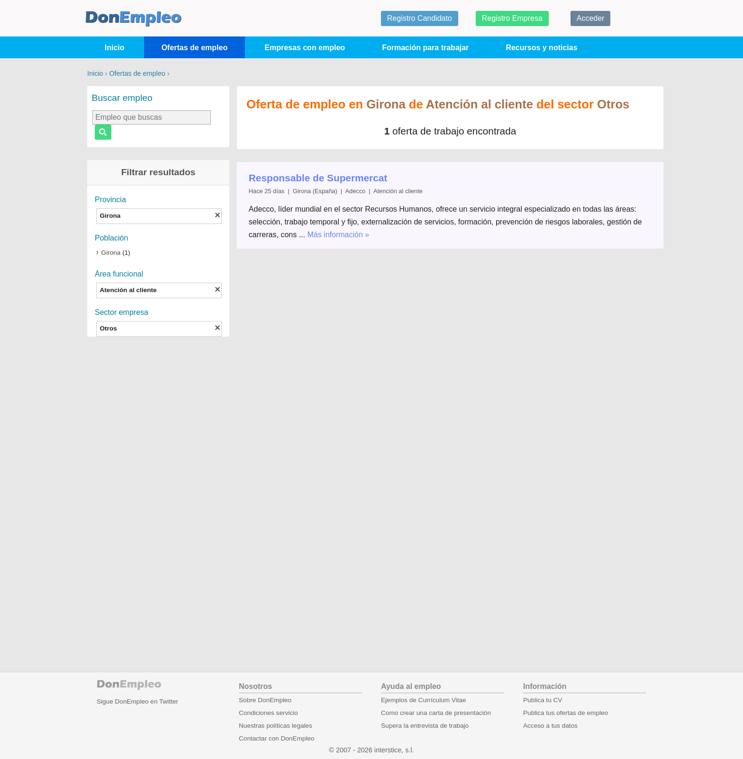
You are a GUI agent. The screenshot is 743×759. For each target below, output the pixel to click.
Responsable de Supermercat (318, 177)
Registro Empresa (512, 18)
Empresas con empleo (304, 48)
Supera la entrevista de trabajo (425, 725)
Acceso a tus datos (550, 725)
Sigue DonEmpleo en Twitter (137, 701)
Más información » (338, 235)
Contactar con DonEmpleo (276, 738)
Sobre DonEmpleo (265, 700)
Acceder (591, 18)
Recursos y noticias (541, 48)
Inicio (115, 48)
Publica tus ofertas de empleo (565, 712)
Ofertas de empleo (195, 48)
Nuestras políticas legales (275, 725)
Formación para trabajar (425, 48)
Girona (111, 252)
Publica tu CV (542, 700)
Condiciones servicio (268, 712)
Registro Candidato (419, 18)
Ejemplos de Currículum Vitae (423, 700)
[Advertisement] (158, 491)
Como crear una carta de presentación (436, 712)
